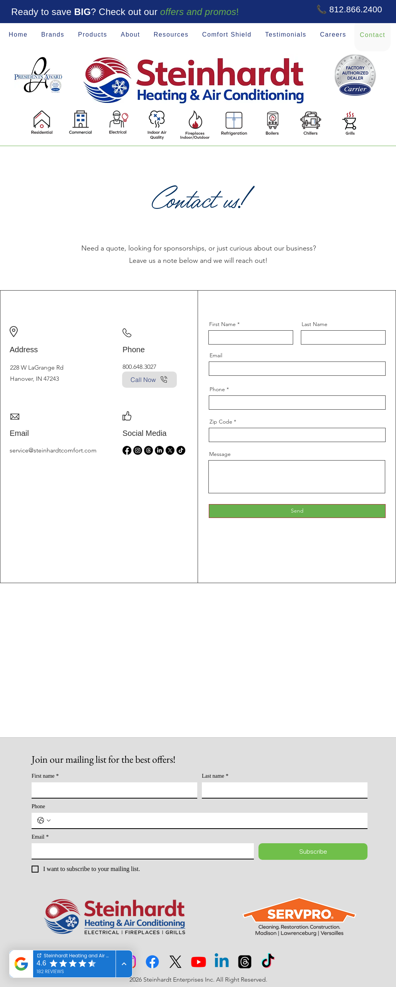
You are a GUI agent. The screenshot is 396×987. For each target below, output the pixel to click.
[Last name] (282, 790)
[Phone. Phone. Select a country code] (44, 820)
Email (216, 355)
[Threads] (148, 450)
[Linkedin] (221, 961)
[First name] (112, 790)
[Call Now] (149, 380)
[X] (170, 450)
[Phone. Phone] (207, 820)
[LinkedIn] (159, 450)
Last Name (314, 324)
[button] (130, 35)
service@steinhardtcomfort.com (53, 450)
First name (45, 776)
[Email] (140, 851)
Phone (217, 389)
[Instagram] (137, 450)
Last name (215, 776)
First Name (222, 324)
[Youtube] (198, 961)
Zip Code (221, 421)
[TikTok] (180, 450)
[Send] (297, 511)
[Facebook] (126, 450)
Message (220, 454)
